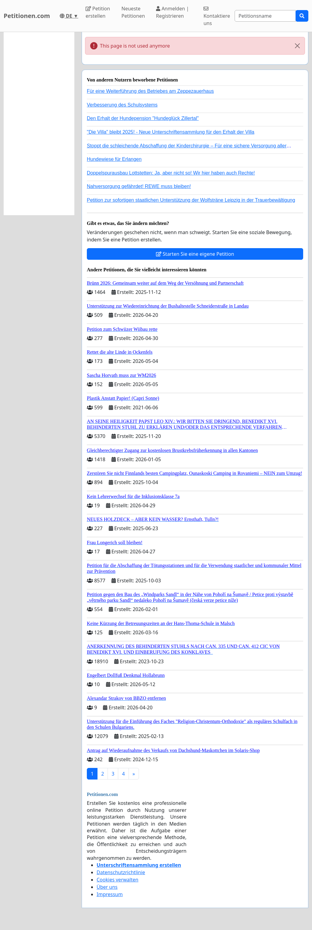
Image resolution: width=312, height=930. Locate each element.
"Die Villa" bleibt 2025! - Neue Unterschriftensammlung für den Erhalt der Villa (170, 132)
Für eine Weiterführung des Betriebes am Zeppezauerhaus (150, 91)
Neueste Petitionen (133, 12)
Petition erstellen (98, 12)
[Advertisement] (39, 123)
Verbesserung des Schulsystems (122, 104)
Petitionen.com (27, 16)
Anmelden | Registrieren (172, 12)
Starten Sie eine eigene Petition (195, 254)
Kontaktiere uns (217, 16)
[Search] (265, 16)
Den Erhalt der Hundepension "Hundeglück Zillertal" (143, 118)
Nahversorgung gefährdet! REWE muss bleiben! (139, 186)
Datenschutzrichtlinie (121, 872)
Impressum (110, 894)
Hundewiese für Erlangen (114, 159)
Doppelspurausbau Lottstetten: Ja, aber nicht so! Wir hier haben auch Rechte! (171, 173)
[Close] (297, 45)
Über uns (107, 887)
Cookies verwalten (117, 879)
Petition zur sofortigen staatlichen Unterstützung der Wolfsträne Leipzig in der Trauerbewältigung (191, 200)
